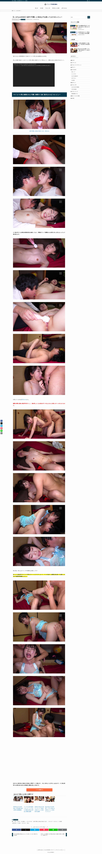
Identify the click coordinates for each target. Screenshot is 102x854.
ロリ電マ (19, 823)
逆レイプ (74, 73)
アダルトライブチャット (77, 65)
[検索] (89, 0)
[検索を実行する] (88, 17)
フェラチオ (74, 76)
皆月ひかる (24, 399)
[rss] (87, 0)
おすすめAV (23, 19)
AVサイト (74, 68)
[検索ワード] (80, 17)
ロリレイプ (50, 821)
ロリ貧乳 (60, 821)
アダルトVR (74, 88)
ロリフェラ (24, 823)
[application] (34, 75)
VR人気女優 (74, 93)
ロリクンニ (56, 821)
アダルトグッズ (75, 96)
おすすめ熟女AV (75, 78)
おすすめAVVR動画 (76, 91)
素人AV (73, 60)
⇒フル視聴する (39, 789)
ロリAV (18, 821)
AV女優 (73, 83)
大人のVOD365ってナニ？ (49, 849)
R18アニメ (74, 86)
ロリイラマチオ (29, 821)
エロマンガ (74, 63)
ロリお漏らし (23, 821)
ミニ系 (15, 821)
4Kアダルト (74, 81)
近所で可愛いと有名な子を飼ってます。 (40, 821)
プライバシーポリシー (60, 849)
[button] (16, 830)
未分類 (73, 104)
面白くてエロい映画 (76, 101)
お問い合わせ (40, 849)
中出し (28, 823)
